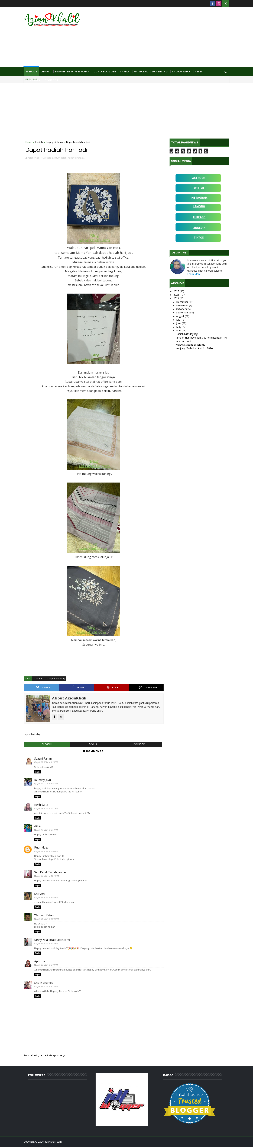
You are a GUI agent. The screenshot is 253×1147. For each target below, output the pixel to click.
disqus (93, 744)
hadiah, (63, 157)
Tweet (43, 687)
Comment (148, 687)
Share (78, 687)
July (178, 319)
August (180, 316)
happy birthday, (76, 157)
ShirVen (39, 894)
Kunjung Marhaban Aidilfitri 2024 (194, 348)
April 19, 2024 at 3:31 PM (47, 783)
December (182, 302)
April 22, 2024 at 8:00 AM (47, 851)
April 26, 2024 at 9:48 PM (47, 964)
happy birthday (55, 142)
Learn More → (195, 274)
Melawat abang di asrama (190, 344)
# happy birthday (56, 678)
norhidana (41, 805)
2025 (176, 294)
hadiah (39, 142)
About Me (179, 252)
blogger (47, 744)
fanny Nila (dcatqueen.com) (52, 940)
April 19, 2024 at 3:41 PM (47, 808)
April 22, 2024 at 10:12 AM (47, 876)
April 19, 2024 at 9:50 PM (47, 829)
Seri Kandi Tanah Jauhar (50, 872)
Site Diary (33, 80)
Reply (37, 772)
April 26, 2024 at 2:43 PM (47, 943)
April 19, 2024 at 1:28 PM (47, 762)
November (182, 305)
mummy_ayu (42, 780)
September (182, 312)
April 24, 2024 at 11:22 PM (47, 918)
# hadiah (38, 678)
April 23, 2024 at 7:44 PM (47, 897)
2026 (176, 291)
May (179, 327)
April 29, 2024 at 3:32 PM (47, 986)
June (179, 323)
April (179, 330)
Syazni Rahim (43, 758)
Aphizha (39, 961)
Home (33, 71)
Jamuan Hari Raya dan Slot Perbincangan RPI (201, 337)
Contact (52, 80)
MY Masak (141, 71)
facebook (139, 744)
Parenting (160, 71)
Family (125, 71)
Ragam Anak (181, 71)
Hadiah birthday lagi (187, 334)
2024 (176, 298)
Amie (37, 826)
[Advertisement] (165, 37)
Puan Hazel (41, 847)
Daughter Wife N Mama (72, 71)
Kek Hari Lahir (184, 341)
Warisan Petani (44, 915)
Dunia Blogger (105, 71)
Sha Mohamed (43, 983)
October (181, 309)
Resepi (199, 71)
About (46, 71)
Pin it (113, 687)
